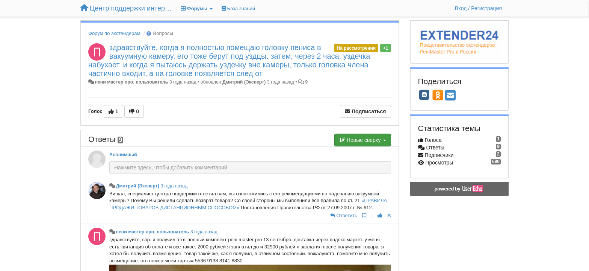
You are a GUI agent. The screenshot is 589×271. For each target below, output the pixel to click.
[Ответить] (343, 215)
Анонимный (123, 154)
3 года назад (173, 186)
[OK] (437, 94)
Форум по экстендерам (114, 33)
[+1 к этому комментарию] (380, 215)
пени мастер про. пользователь (131, 82)
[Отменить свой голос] (389, 215)
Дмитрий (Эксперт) (244, 82)
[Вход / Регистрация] (478, 8)
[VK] (424, 94)
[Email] (450, 95)
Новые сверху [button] (362, 140)
